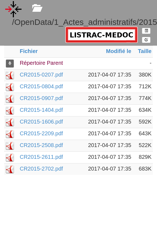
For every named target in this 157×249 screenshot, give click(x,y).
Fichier (29, 51)
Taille (145, 51)
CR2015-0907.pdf (41, 98)
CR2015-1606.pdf (41, 122)
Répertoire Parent (41, 63)
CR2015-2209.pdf (41, 133)
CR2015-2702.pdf (41, 169)
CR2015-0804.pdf (41, 86)
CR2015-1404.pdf (41, 110)
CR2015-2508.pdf (41, 145)
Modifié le (118, 51)
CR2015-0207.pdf (41, 75)
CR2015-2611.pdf (41, 157)
